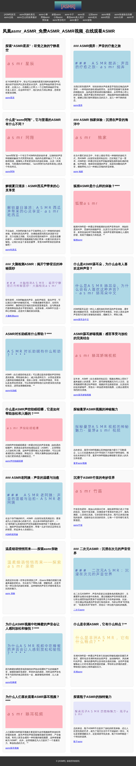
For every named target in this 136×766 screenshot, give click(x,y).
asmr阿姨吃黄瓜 (27, 14)
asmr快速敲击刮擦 (123, 14)
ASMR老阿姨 (11, 534)
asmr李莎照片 (59, 20)
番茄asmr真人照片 (75, 17)
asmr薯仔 (74, 20)
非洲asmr (77, 672)
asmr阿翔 (9, 171)
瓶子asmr (77, 741)
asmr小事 (43, 14)
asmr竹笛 (77, 525)
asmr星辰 (9, 98)
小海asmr (58, 17)
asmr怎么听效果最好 (27, 17)
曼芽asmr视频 (80, 463)
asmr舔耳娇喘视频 (82, 395)
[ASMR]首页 (10, 14)
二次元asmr (79, 610)
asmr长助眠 (11, 390)
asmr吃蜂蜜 (11, 682)
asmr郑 (81, 14)
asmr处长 (92, 17)
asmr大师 (118, 17)
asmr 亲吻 (10, 593)
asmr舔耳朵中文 (81, 319)
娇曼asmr (56, 14)
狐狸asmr (77, 240)
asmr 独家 (78, 171)
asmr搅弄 (77, 105)
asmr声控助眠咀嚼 (14, 461)
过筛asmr (93, 14)
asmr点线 (8, 17)
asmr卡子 (69, 14)
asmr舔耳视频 (12, 748)
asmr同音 (105, 17)
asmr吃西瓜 (11, 250)
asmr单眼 (106, 14)
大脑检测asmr (12, 316)
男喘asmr (45, 17)
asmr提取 (87, 20)
